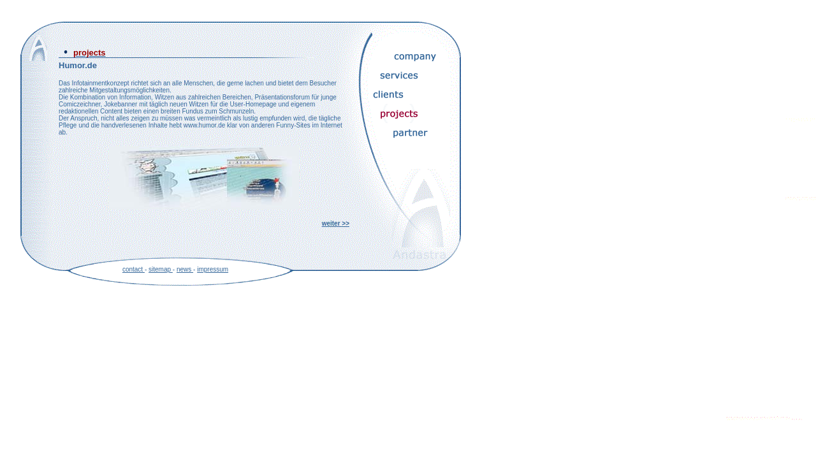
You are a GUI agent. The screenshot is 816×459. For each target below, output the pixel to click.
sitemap (161, 269)
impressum (212, 269)
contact (133, 269)
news (185, 269)
